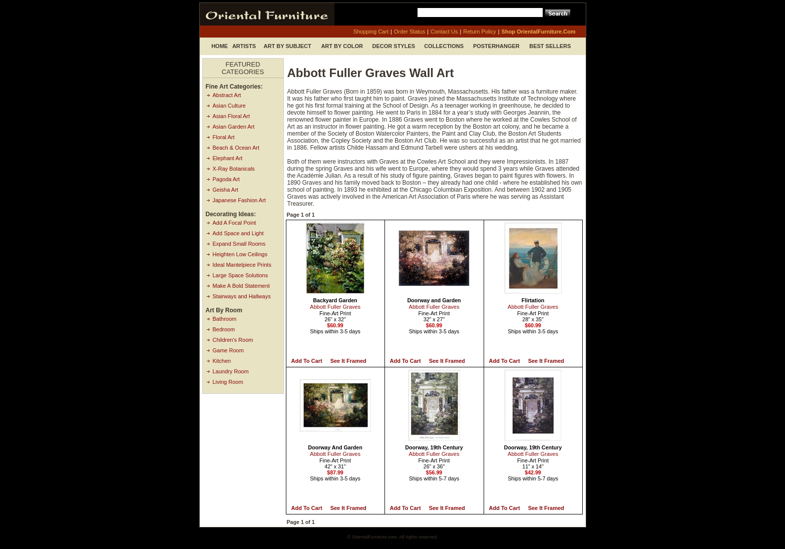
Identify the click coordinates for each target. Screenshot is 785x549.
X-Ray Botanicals (234, 169)
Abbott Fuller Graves (335, 307)
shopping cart (370, 32)
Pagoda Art (226, 179)
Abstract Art (227, 95)
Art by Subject (287, 46)
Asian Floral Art (231, 116)
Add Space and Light (238, 233)
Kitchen (222, 361)
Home (219, 46)
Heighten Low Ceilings (240, 254)
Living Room (228, 382)
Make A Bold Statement (241, 286)
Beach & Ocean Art (236, 148)
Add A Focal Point (234, 223)
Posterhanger (496, 46)
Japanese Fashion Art (239, 200)
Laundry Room (231, 371)
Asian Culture (229, 106)
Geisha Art (225, 190)
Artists (244, 46)
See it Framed (348, 361)
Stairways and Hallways (242, 296)
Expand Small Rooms (239, 244)
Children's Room (233, 340)
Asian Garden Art (234, 127)
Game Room (228, 350)
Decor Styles (394, 46)
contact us (444, 32)
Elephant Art (228, 158)
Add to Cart (306, 361)
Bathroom (225, 319)
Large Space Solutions (240, 275)
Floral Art (224, 137)
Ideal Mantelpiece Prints (242, 265)
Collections (444, 46)
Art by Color (342, 46)
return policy (479, 32)
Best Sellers (550, 46)
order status (409, 32)
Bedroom (224, 329)
